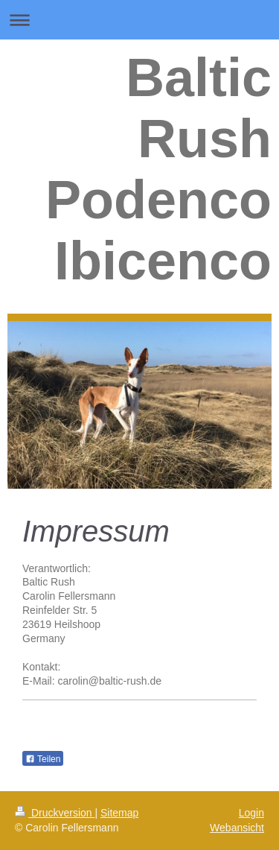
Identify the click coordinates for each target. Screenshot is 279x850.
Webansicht (237, 828)
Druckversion (54, 813)
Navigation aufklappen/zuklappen (139, 20)
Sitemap (119, 813)
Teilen (42, 759)
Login (251, 813)
